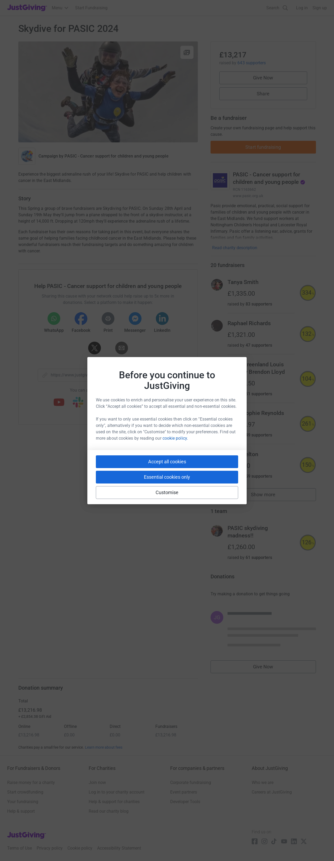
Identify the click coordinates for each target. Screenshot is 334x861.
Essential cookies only (167, 477)
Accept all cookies (167, 461)
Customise (167, 492)
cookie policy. (175, 438)
